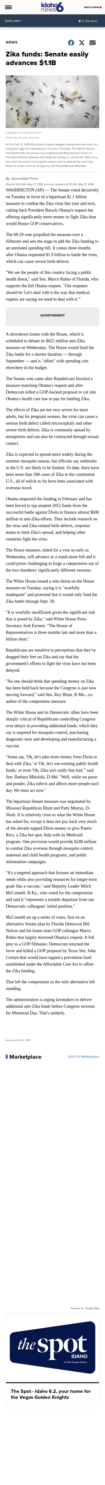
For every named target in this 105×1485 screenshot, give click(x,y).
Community (80, 1481)
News (12, 42)
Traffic (44, 1481)
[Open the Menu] (8, 7)
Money (22, 1481)
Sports (33, 1481)
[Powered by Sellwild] (92, 1308)
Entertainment (60, 1481)
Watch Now (92, 7)
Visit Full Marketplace (83, 1056)
